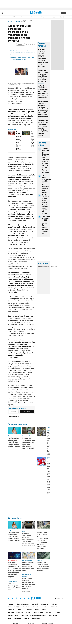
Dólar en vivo (14, 9)
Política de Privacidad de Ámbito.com (33, 615)
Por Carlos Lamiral (48, 492)
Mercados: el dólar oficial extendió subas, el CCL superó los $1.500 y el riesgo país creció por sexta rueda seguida (14, 570)
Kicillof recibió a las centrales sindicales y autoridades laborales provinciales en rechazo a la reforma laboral (43, 128)
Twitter (9, 598)
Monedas (40, 266)
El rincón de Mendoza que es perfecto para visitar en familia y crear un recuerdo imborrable (43, 76)
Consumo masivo (66, 9)
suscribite (63, 12)
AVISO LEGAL (53, 615)
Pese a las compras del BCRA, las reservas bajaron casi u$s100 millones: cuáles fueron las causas (28, 540)
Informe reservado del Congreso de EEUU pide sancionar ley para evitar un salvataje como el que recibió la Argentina (45, 160)
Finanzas (33, 17)
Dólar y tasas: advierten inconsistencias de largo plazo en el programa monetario (28, 583)
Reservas (22, 9)
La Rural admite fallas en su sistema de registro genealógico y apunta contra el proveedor (43, 91)
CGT (45, 9)
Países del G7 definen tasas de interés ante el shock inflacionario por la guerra (22, 58)
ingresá (68, 12)
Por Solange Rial (26, 591)
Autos (28, 612)
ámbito (10, 21)
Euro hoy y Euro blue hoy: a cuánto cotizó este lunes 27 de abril (28, 567)
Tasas (50, 9)
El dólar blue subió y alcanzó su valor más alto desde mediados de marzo (43, 567)
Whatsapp (29, 598)
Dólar (14, 17)
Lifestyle (53, 607)
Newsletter (59, 598)
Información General (15, 612)
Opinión (62, 17)
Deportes (29, 610)
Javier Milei (57, 9)
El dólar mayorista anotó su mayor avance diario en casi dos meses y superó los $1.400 (45, 204)
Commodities (49, 266)
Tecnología (50, 612)
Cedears (55, 266)
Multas (26, 618)
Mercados (25, 607)
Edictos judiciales (14, 618)
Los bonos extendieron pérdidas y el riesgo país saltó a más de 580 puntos (46, 183)
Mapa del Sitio (13, 615)
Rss (58, 612)
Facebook (12, 598)
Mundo (20, 610)
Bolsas (44, 266)
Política (43, 17)
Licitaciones (36, 618)
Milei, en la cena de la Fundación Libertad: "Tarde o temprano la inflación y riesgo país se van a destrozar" (43, 57)
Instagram (16, 598)
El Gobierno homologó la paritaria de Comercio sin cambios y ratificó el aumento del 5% (22, 52)
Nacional (11, 610)
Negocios (52, 17)
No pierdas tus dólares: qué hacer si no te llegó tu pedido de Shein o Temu (14, 442)
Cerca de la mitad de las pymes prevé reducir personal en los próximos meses (33, 139)
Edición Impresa (40, 610)
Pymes (39, 9)
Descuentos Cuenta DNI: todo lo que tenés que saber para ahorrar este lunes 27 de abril (28, 443)
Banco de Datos (13, 607)
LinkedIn (20, 598)
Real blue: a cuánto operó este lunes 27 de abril (14, 587)
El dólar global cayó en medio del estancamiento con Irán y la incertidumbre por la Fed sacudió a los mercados (42, 540)
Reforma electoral (31, 9)
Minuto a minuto (13, 560)
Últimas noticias (23, 604)
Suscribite (27, 411)
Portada (11, 604)
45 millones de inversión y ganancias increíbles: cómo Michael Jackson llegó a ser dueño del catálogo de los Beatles (43, 108)
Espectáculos (38, 612)
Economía (24, 17)
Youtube (24, 598)
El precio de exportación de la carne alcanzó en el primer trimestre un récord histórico (19, 141)
